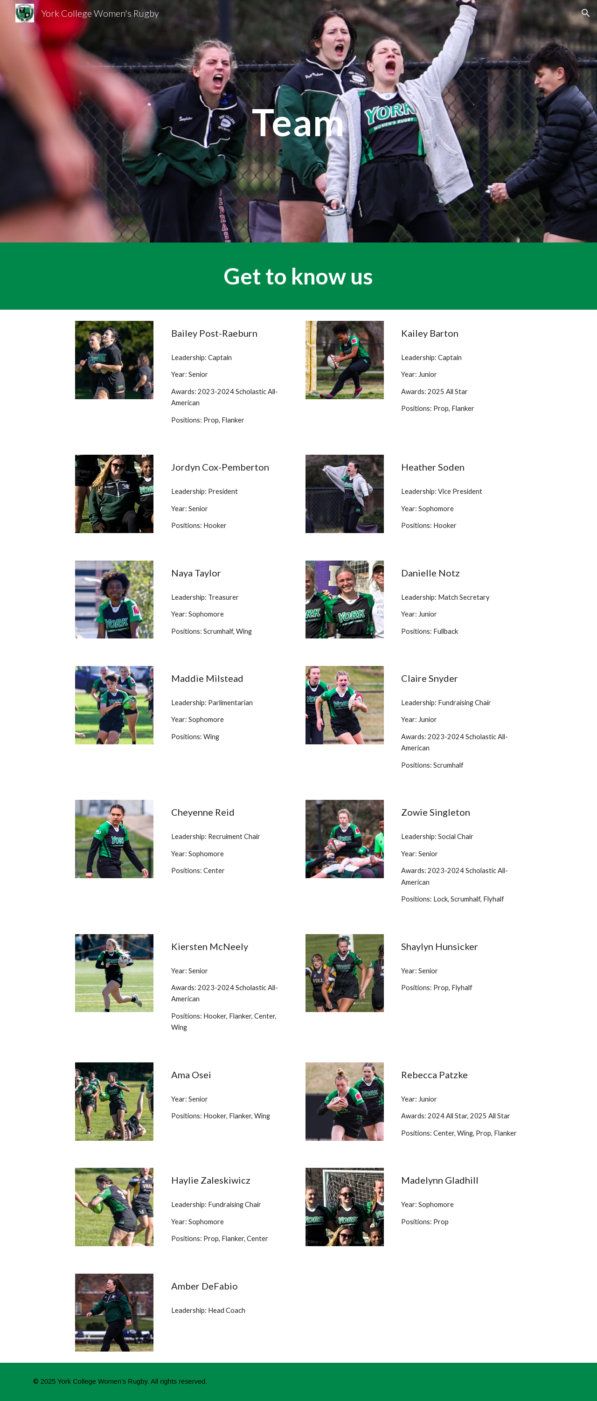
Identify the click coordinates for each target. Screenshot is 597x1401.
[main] (298, 121)
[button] (586, 13)
